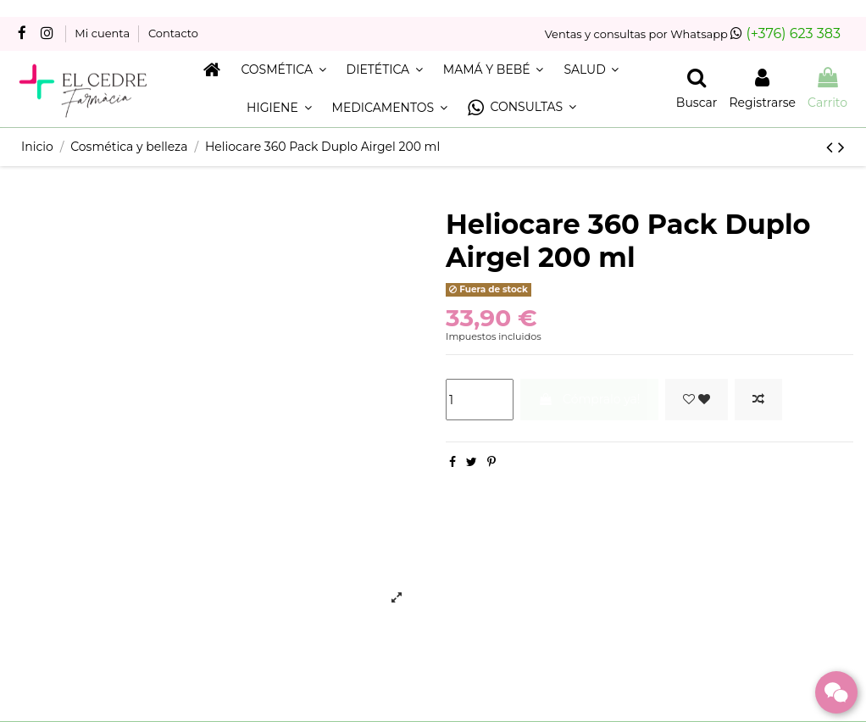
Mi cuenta (103, 33)
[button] (522, 108)
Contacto (173, 33)
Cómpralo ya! (589, 399)
